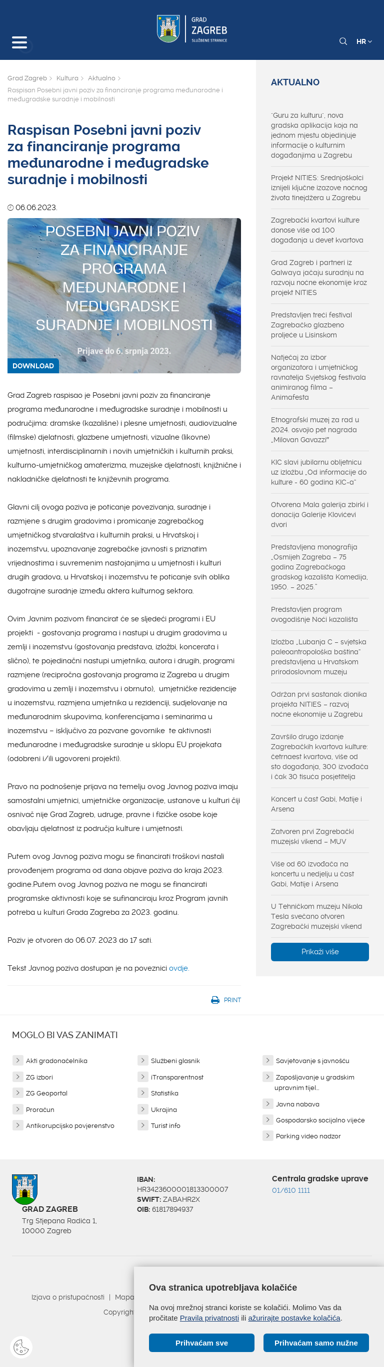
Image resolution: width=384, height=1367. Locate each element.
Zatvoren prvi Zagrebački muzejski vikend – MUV (312, 836)
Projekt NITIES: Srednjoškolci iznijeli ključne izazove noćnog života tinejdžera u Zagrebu (319, 188)
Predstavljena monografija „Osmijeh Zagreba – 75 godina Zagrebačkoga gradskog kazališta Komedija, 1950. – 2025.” (319, 567)
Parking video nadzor (308, 1136)
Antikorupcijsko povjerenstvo (70, 1125)
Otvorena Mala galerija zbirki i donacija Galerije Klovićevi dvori (319, 515)
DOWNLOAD (33, 366)
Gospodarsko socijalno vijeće (320, 1120)
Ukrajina (164, 1109)
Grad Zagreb (27, 78)
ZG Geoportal (47, 1093)
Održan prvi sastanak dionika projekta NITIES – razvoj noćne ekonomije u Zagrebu (319, 704)
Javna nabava (298, 1104)
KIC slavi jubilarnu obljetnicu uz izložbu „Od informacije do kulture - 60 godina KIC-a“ (318, 472)
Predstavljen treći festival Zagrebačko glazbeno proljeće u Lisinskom (311, 325)
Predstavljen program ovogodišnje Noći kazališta (314, 614)
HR (364, 41)
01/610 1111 (291, 1190)
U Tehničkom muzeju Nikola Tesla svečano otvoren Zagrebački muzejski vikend (316, 916)
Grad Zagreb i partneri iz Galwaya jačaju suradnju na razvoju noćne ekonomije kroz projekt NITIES (319, 277)
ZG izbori (39, 1077)
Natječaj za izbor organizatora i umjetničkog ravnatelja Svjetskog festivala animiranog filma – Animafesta (318, 377)
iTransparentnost (177, 1077)
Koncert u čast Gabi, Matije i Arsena (316, 804)
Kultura (67, 78)
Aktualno (102, 78)
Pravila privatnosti (209, 1318)
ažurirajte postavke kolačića (294, 1318)
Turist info (165, 1125)
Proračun (40, 1109)
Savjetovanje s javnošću (313, 1061)
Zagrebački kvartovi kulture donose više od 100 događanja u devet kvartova (317, 230)
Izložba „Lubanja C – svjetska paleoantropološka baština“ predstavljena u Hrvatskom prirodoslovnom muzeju (318, 657)
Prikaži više (320, 951)
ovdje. (179, 968)
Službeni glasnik (175, 1061)
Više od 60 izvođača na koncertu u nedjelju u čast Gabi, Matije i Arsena (312, 874)
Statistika (164, 1093)
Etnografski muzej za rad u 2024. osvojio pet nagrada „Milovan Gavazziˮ (315, 430)
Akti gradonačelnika (57, 1061)
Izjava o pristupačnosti (68, 1297)
